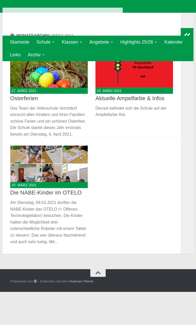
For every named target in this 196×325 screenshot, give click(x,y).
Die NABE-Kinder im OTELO (46, 226)
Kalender (173, 42)
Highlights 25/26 (136, 42)
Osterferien (24, 131)
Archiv (34, 54)
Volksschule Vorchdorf (62, 18)
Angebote (99, 42)
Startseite (19, 42)
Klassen (70, 42)
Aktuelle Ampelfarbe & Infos (129, 131)
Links (15, 54)
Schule (43, 42)
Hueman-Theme (81, 314)
